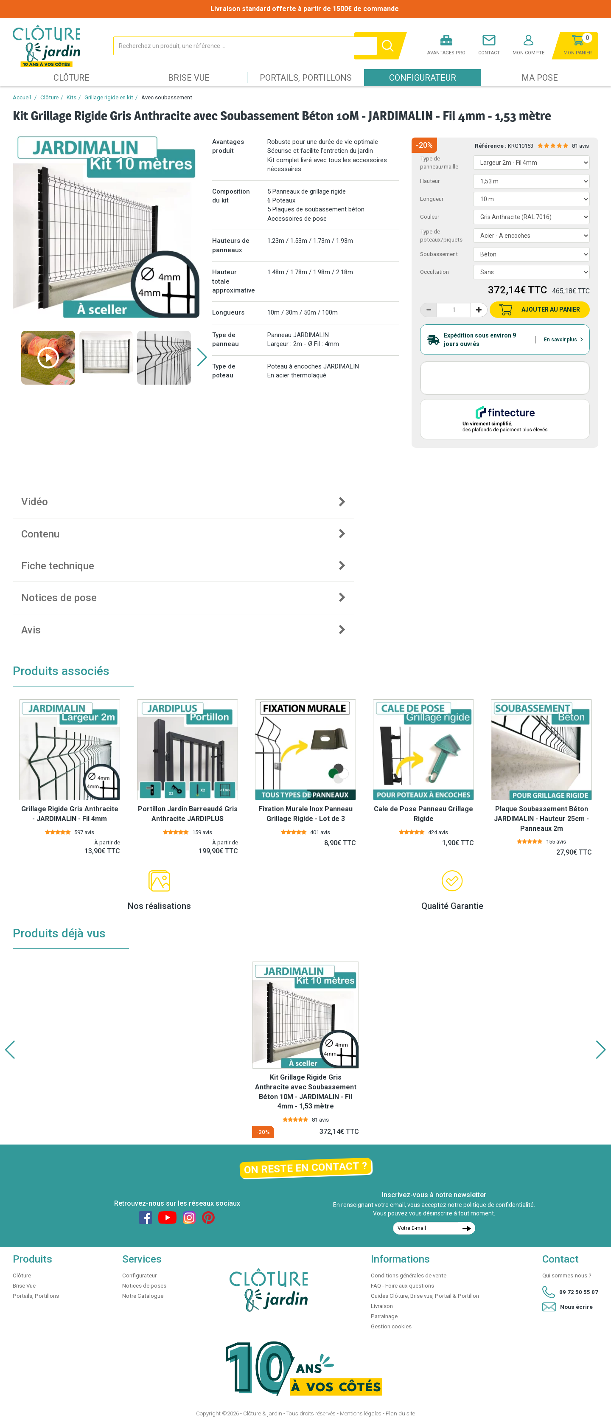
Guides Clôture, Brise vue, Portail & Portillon (425, 1296)
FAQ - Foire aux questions (402, 1286)
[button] (202, 357)
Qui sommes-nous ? (566, 1275)
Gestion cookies (391, 1326)
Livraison (382, 1306)
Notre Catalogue (142, 1296)
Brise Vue (189, 78)
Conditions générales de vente (408, 1275)
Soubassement (439, 254)
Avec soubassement (166, 97)
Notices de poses (144, 1286)
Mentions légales (360, 1413)
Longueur (431, 199)
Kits (71, 97)
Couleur (429, 217)
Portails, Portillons (306, 78)
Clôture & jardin (262, 1413)
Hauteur (430, 181)
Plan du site (400, 1413)
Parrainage (384, 1316)
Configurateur (422, 78)
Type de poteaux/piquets (441, 235)
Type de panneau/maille (439, 162)
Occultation (434, 272)
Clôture (71, 78)
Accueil (22, 97)
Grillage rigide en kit (108, 97)
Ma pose (539, 78)
